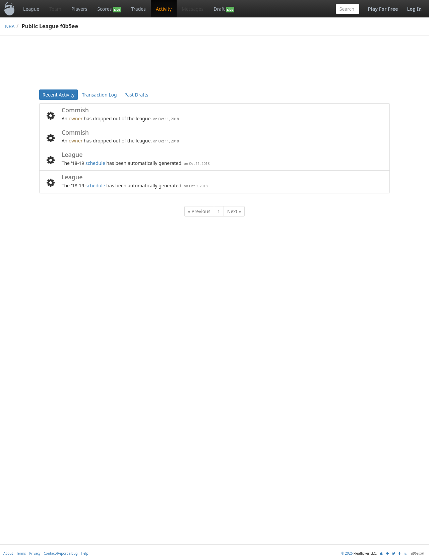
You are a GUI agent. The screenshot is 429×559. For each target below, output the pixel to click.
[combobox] (347, 9)
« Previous (199, 211)
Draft (223, 9)
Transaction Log (99, 94)
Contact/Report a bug (61, 553)
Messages (192, 9)
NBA (10, 26)
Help (84, 553)
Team (55, 9)
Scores (109, 9)
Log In (414, 9)
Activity (164, 9)
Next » (234, 211)
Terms (21, 553)
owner (76, 118)
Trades (138, 9)
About (8, 553)
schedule (95, 163)
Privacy (34, 553)
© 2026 (347, 553)
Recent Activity (59, 94)
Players (79, 9)
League (31, 9)
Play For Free (383, 9)
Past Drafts (136, 94)
